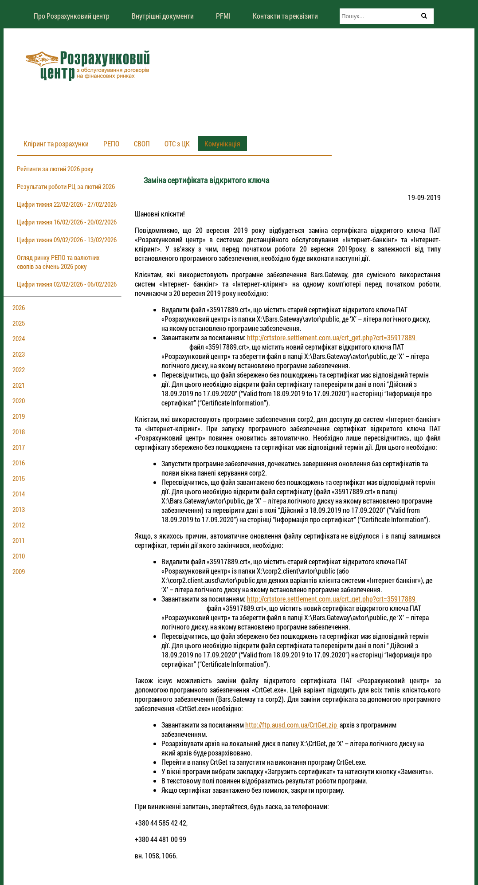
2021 (18, 385)
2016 (18, 462)
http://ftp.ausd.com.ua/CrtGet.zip (291, 724)
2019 (18, 416)
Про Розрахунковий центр (72, 15)
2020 (18, 400)
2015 (18, 478)
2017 (18, 447)
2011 (18, 540)
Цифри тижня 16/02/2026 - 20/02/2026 (67, 221)
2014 (18, 493)
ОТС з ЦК (177, 143)
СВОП (142, 143)
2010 (18, 555)
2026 (18, 307)
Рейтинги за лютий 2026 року (55, 168)
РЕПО (111, 143)
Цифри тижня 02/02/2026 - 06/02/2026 (67, 283)
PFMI (223, 15)
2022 (18, 369)
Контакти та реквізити (285, 15)
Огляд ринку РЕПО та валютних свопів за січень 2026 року (58, 262)
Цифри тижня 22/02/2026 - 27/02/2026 (67, 204)
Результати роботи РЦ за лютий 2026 (66, 186)
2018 (18, 431)
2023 (18, 354)
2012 (18, 524)
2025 (18, 323)
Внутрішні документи (163, 15)
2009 (18, 571)
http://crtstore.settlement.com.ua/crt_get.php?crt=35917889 (332, 337)
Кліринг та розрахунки (56, 143)
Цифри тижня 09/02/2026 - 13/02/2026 (67, 239)
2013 (18, 509)
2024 (18, 338)
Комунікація (222, 143)
